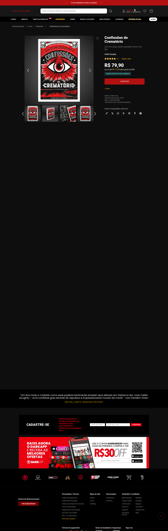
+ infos (107, 89)
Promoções (60, 19)
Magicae (138, 504)
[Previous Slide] (66, 2)
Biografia (39, 26)
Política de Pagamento (69, 498)
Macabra (125, 510)
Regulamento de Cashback (71, 510)
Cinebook (139, 501)
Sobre (72, 19)
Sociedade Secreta (125, 514)
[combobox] (76, 10)
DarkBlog (93, 504)
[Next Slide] (101, 2)
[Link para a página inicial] (19, 26)
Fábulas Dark (140, 510)
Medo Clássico (127, 498)
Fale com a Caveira (68, 519)
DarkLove (125, 507)
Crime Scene (126, 504)
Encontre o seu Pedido (69, 513)
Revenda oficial (135, 19)
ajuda (153, 19)
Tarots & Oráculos (40, 19)
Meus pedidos (105, 19)
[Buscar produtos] (110, 10)
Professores (110, 498)
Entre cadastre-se (133, 12)
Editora (92, 498)
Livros (13, 19)
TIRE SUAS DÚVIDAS (28, 504)
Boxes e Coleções (87, 19)
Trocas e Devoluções (69, 507)
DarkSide (139, 498)
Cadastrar (136, 425)
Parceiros (109, 501)
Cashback (119, 19)
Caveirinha (139, 507)
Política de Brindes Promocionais (73, 504)
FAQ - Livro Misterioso (69, 516)
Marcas (24, 19)
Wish (137, 513)
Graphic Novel (126, 501)
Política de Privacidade (69, 501)
